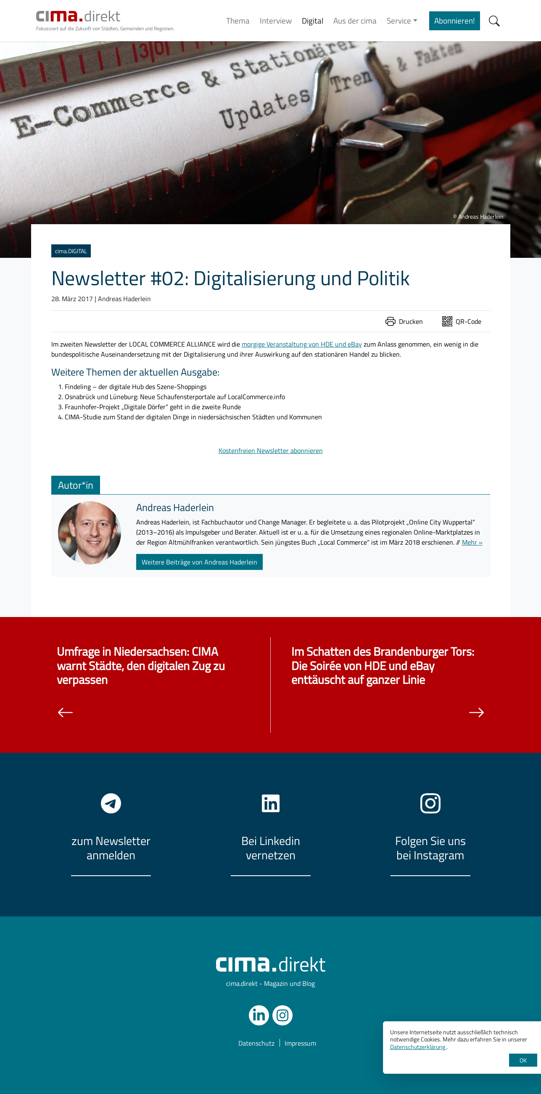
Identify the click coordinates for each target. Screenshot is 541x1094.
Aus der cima (355, 20)
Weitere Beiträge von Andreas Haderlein (199, 562)
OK (523, 1060)
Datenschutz (256, 1043)
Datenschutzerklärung (418, 1046)
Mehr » (472, 542)
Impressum (300, 1043)
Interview (276, 20)
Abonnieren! (454, 20)
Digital (312, 20)
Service (399, 20)
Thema (238, 20)
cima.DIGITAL (71, 250)
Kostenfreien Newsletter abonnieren (271, 450)
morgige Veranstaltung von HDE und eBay (302, 344)
